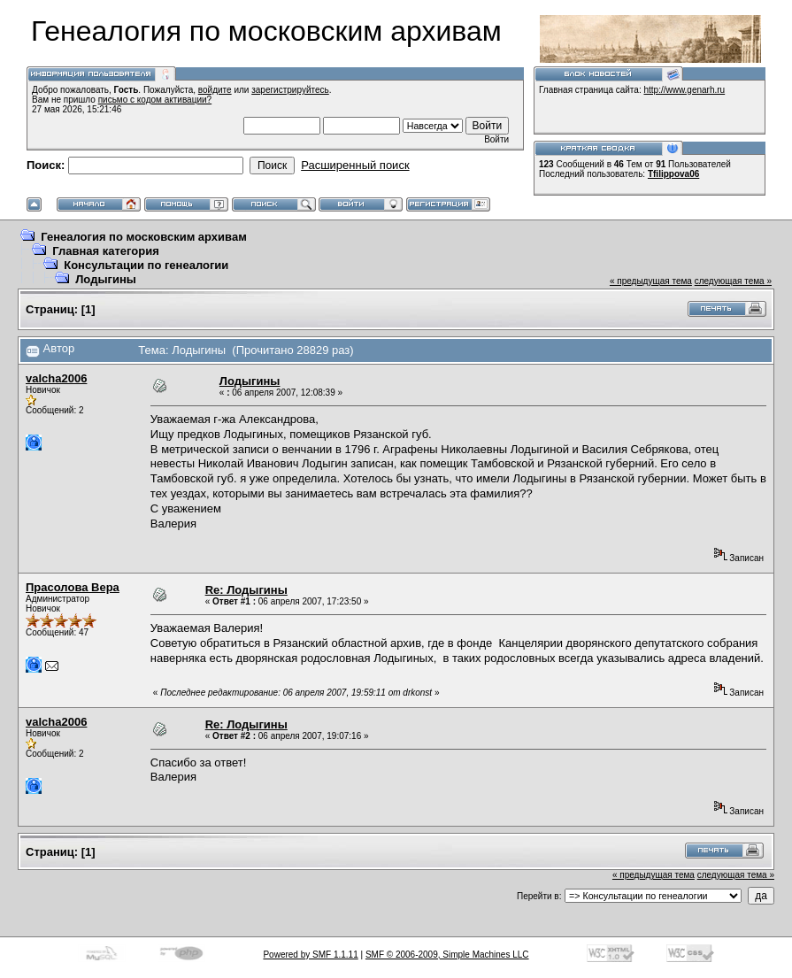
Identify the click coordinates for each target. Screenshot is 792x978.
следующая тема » (733, 281)
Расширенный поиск (355, 165)
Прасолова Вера (72, 587)
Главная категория (105, 251)
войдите (215, 90)
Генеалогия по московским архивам (144, 236)
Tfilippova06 (673, 174)
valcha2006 (56, 378)
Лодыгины (105, 279)
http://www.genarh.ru (684, 90)
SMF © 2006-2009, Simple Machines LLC (447, 954)
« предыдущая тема (651, 281)
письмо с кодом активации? (155, 99)
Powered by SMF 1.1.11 (310, 954)
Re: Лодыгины (246, 590)
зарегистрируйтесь (290, 90)
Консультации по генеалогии (146, 265)
